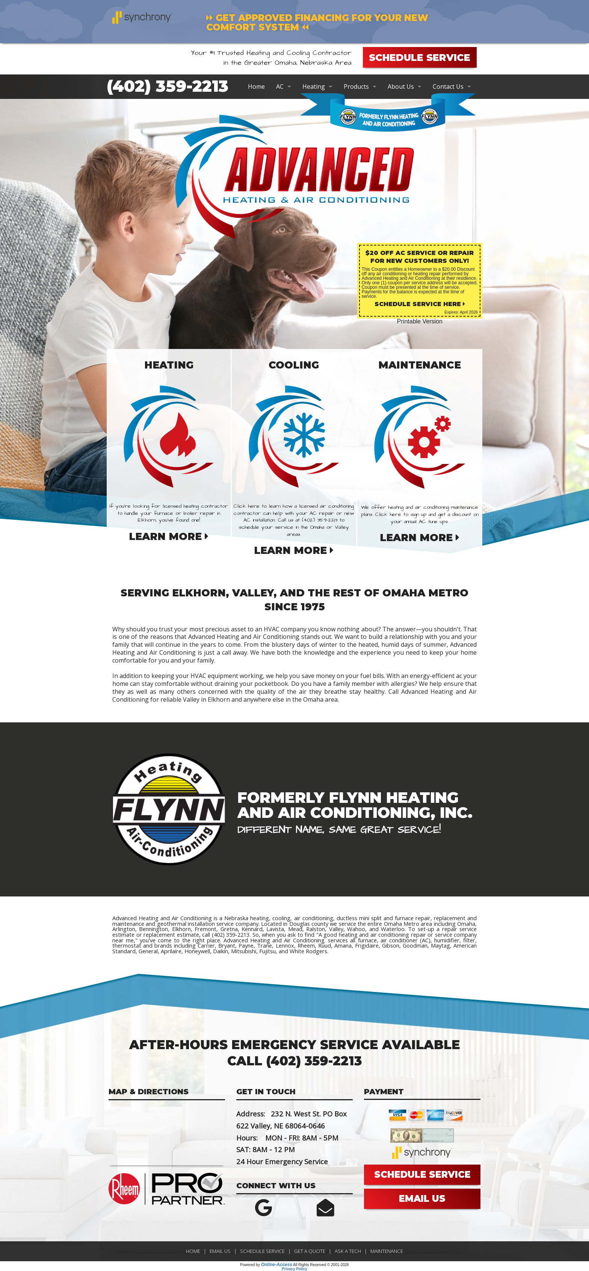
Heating (313, 86)
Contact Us (448, 86)
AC (280, 86)
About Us (401, 86)
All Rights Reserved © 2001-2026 (321, 1265)
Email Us (220, 1251)
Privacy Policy (294, 1269)
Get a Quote (309, 1251)
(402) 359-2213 (167, 86)
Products (356, 86)
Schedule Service (262, 1251)
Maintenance (386, 1251)
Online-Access (276, 1264)
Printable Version (420, 321)
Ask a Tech (348, 1251)
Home (256, 86)
